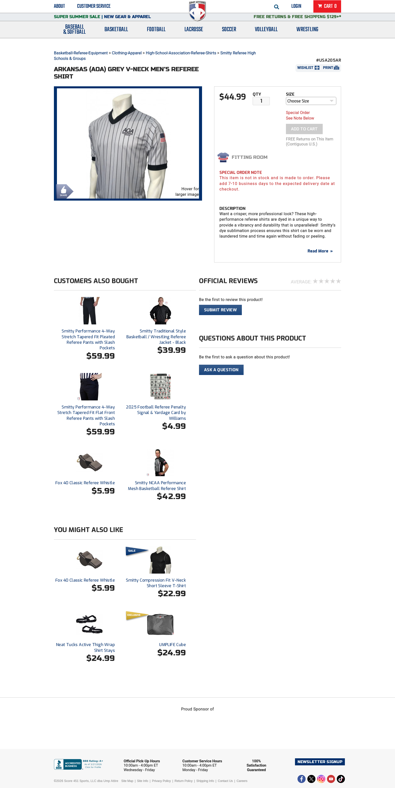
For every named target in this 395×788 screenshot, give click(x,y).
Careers (242, 781)
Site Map (127, 781)
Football (156, 35)
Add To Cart (304, 129)
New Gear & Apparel (127, 21)
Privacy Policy (161, 781)
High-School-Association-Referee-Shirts (181, 53)
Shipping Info (205, 781)
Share (63, 191)
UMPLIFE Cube (172, 644)
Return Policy (183, 781)
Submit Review (220, 310)
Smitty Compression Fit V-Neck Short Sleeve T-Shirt (156, 583)
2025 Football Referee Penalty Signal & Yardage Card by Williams (156, 412)
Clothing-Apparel (127, 53)
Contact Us (225, 781)
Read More (320, 251)
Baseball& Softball (74, 36)
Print (328, 68)
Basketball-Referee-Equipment (81, 53)
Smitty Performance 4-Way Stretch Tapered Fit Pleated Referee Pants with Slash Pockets (88, 339)
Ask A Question (221, 369)
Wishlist (305, 68)
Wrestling (307, 35)
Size (290, 94)
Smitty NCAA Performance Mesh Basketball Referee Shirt (157, 485)
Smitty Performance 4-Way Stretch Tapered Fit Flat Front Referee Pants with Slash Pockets (86, 415)
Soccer (229, 35)
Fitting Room (250, 157)
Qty (257, 94)
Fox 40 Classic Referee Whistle (85, 482)
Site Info (142, 781)
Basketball (116, 35)
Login (296, 7)
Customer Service (94, 7)
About (59, 7)
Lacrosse (193, 35)
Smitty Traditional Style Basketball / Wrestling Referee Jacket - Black (156, 336)
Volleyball (266, 35)
